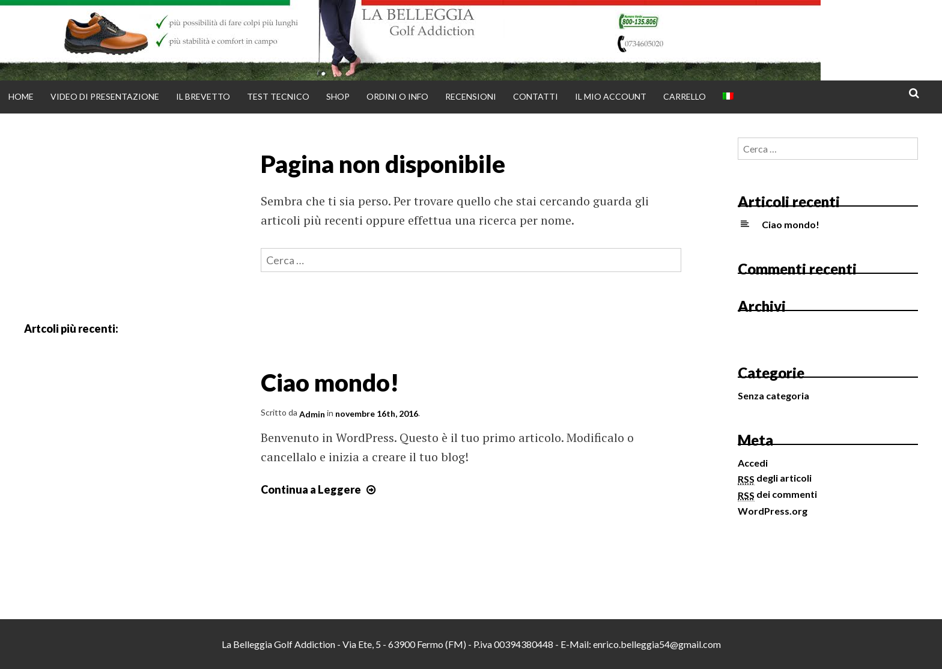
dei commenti (777, 494)
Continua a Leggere (319, 489)
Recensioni (470, 96)
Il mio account (610, 96)
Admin (312, 414)
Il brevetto (203, 96)
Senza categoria (773, 395)
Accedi (753, 462)
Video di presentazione (104, 96)
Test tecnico (278, 96)
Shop (338, 96)
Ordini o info (397, 96)
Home (21, 96)
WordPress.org (772, 510)
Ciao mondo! (330, 382)
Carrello (684, 96)
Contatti (535, 96)
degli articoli (775, 477)
